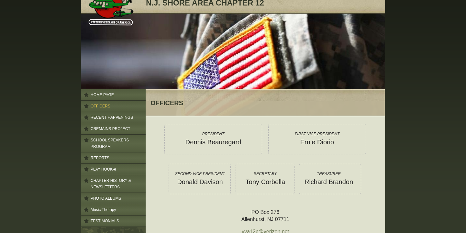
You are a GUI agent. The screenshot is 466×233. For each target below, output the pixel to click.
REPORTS (100, 158)
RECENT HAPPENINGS (112, 117)
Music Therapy (103, 209)
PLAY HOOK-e (103, 169)
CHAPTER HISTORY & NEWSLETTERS (111, 183)
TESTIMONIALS (105, 221)
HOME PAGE (102, 95)
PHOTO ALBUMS (106, 198)
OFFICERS (100, 106)
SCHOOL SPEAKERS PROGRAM (110, 143)
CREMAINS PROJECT (110, 129)
